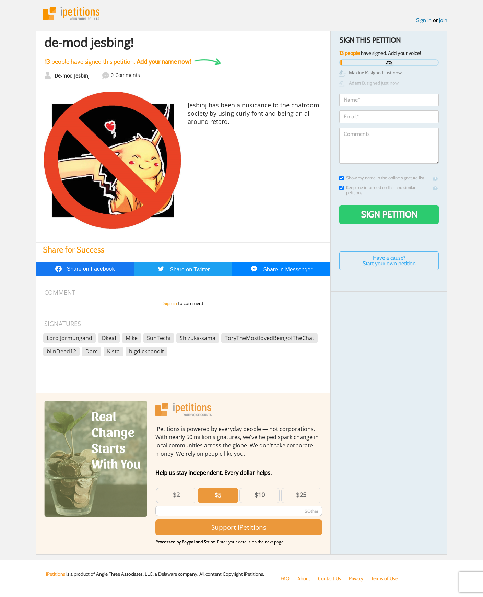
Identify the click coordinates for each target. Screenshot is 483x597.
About (303, 578)
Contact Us (329, 578)
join (443, 20)
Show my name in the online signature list (381, 177)
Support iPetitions (238, 527)
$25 (301, 495)
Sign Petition (389, 214)
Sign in (424, 20)
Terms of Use (384, 578)
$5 (217, 495)
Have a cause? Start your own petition (389, 261)
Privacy (356, 578)
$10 (260, 495)
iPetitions (71, 13)
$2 (176, 495)
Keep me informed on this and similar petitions (377, 190)
